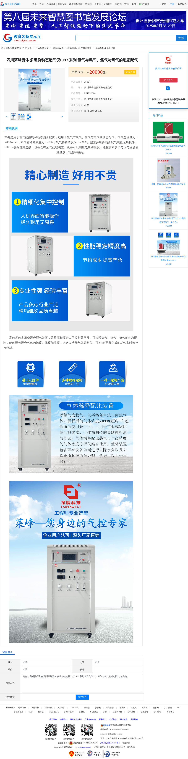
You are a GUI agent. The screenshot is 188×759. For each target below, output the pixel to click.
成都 (92, 111)
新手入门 (102, 719)
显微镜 (87, 708)
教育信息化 (54, 712)
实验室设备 (57, 48)
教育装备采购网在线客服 (115, 725)
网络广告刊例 (76, 719)
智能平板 (35, 708)
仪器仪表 (94, 712)
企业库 (97, 4)
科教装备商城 (75, 4)
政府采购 (62, 4)
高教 (86, 105)
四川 (86, 111)
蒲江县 (98, 111)
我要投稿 (134, 719)
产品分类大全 (42, 48)
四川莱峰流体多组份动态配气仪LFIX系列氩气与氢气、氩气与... (168, 222)
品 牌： (77, 87)
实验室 (82, 712)
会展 (134, 4)
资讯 (34, 4)
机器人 (133, 708)
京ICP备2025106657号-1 (110, 743)
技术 (126, 4)
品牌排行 (108, 4)
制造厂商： (77, 99)
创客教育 (110, 708)
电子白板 (22, 708)
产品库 (28, 48)
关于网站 (53, 719)
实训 (105, 712)
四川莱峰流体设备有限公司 (168, 68)
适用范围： (77, 105)
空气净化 (131, 712)
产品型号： (77, 93)
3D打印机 (74, 708)
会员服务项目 (90, 719)
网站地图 (123, 719)
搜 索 (181, 38)
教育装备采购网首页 (11, 48)
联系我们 (63, 719)
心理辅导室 (18, 712)
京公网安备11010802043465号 (83, 743)
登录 (164, 4)
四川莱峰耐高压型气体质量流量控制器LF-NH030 (168, 149)
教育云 (144, 708)
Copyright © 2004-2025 (63, 747)
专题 (41, 4)
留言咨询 (130, 72)
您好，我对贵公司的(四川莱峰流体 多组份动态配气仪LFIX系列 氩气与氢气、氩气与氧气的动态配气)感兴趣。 (82, 683)
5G (178, 708)
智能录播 (48, 708)
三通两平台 (117, 712)
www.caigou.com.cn (83, 747)
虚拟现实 (61, 708)
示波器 (122, 708)
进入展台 (168, 80)
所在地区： (77, 111)
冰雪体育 (170, 712)
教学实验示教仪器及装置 (79, 48)
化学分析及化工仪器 (105, 48)
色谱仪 (41, 712)
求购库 (88, 4)
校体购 (144, 4)
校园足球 (144, 712)
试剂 (30, 712)
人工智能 (168, 708)
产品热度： (77, 82)
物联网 (156, 708)
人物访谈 (50, 4)
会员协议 (113, 719)
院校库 (118, 4)
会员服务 (182, 4)
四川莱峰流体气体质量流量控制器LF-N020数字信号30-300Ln (168, 260)
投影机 (98, 708)
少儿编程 (157, 712)
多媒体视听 (68, 712)
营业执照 (126, 743)
